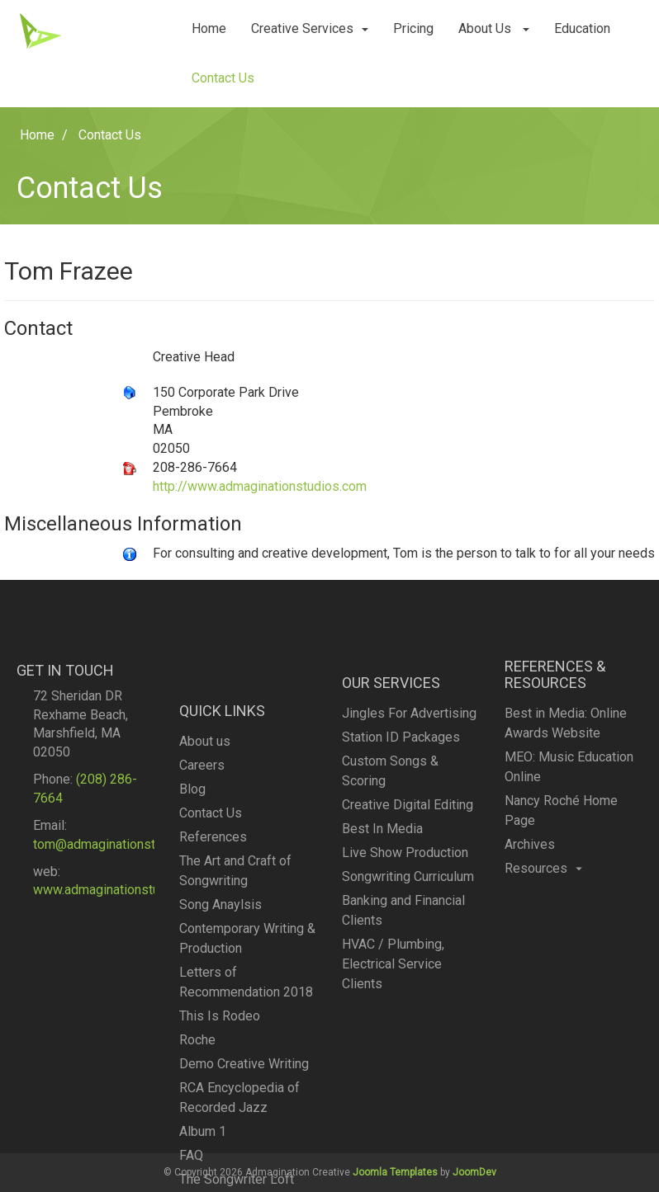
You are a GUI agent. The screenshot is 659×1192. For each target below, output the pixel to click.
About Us (493, 28)
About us (204, 882)
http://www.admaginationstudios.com (260, 486)
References (213, 978)
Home (209, 28)
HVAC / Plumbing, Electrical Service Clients (393, 1057)
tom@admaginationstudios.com (124, 914)
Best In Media (382, 922)
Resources (543, 932)
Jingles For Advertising (409, 806)
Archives (530, 908)
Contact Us (223, 78)
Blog (192, 930)
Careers (202, 906)
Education (582, 28)
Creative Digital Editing (407, 898)
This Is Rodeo (219, 1157)
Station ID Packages (401, 830)
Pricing (413, 28)
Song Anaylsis (220, 1045)
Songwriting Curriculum (408, 970)
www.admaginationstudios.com (122, 960)
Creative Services (309, 28)
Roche (197, 1181)
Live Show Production (405, 946)
